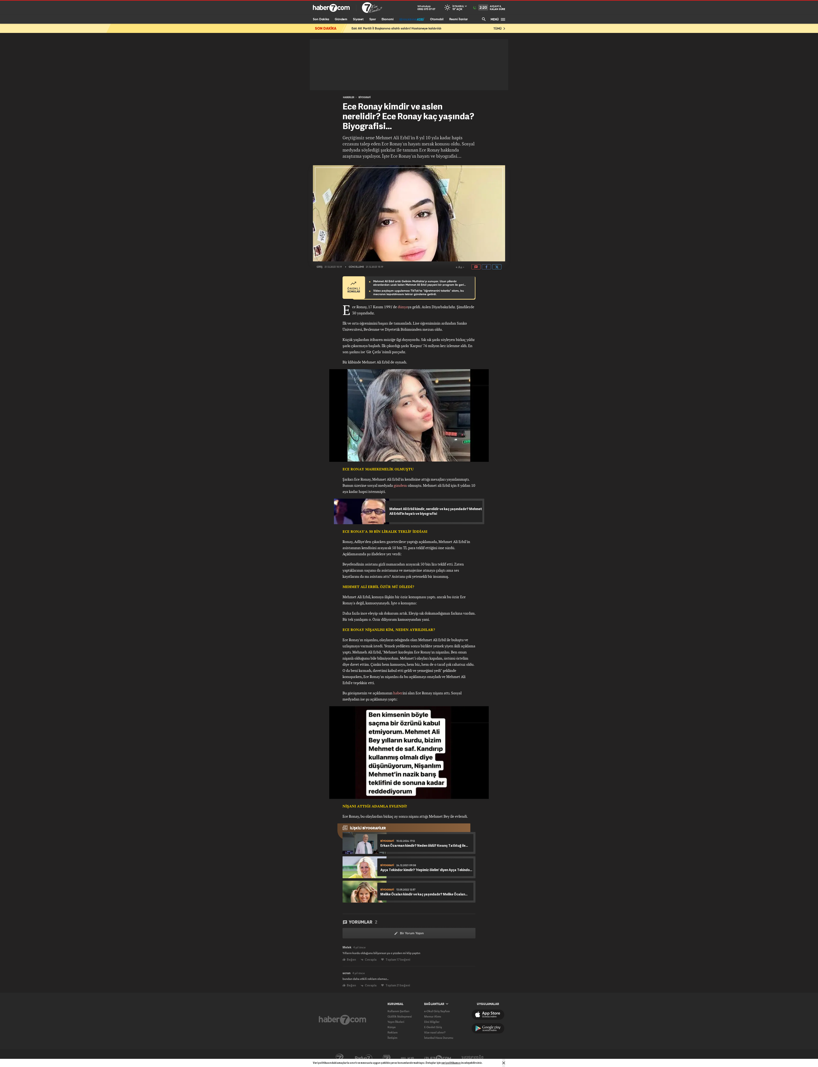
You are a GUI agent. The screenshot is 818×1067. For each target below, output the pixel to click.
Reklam (393, 1032)
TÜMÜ (499, 28)
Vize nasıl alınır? (434, 1032)
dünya (403, 306)
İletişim (392, 1038)
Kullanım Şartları (398, 1011)
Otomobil (437, 19)
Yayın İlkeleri (396, 1022)
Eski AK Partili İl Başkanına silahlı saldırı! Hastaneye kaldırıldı (396, 28)
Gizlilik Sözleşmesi (400, 1016)
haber (398, 692)
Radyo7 (363, 1058)
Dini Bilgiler (431, 1022)
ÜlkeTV (407, 1058)
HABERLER (348, 97)
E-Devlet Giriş (433, 1027)
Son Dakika (321, 19)
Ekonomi (388, 19)
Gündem (341, 19)
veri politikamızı (451, 1063)
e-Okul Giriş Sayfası (437, 1011)
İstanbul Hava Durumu (438, 1038)
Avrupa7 (387, 1058)
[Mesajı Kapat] (503, 1063)
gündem (400, 485)
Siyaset (358, 19)
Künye (392, 1027)
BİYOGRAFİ (364, 97)
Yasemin (472, 1058)
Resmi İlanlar (458, 19)
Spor (372, 19)
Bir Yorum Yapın (409, 933)
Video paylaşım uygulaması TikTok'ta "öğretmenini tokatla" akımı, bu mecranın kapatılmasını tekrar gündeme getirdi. (418, 292)
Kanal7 (339, 1058)
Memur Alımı (432, 1016)
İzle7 (437, 1058)
